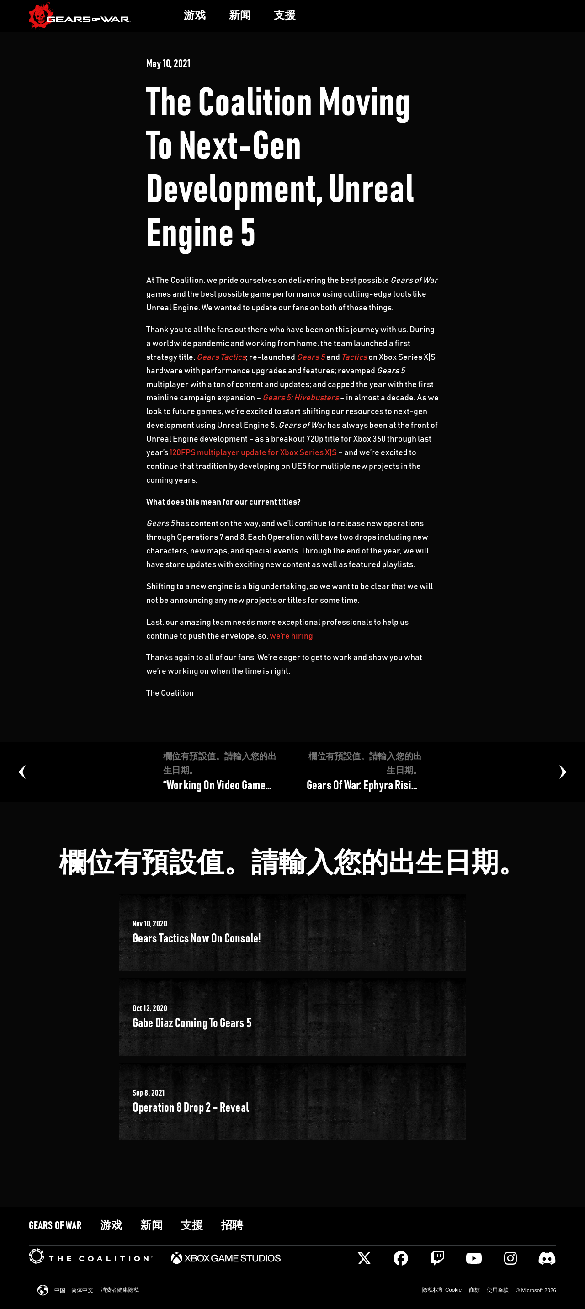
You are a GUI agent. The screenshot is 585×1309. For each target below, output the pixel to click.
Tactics (354, 357)
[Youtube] (474, 1258)
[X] (364, 1258)
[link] (80, 16)
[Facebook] (401, 1258)
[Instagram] (510, 1258)
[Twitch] (437, 1258)
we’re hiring (291, 636)
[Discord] (547, 1258)
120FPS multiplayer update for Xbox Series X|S (253, 453)
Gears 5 (311, 357)
